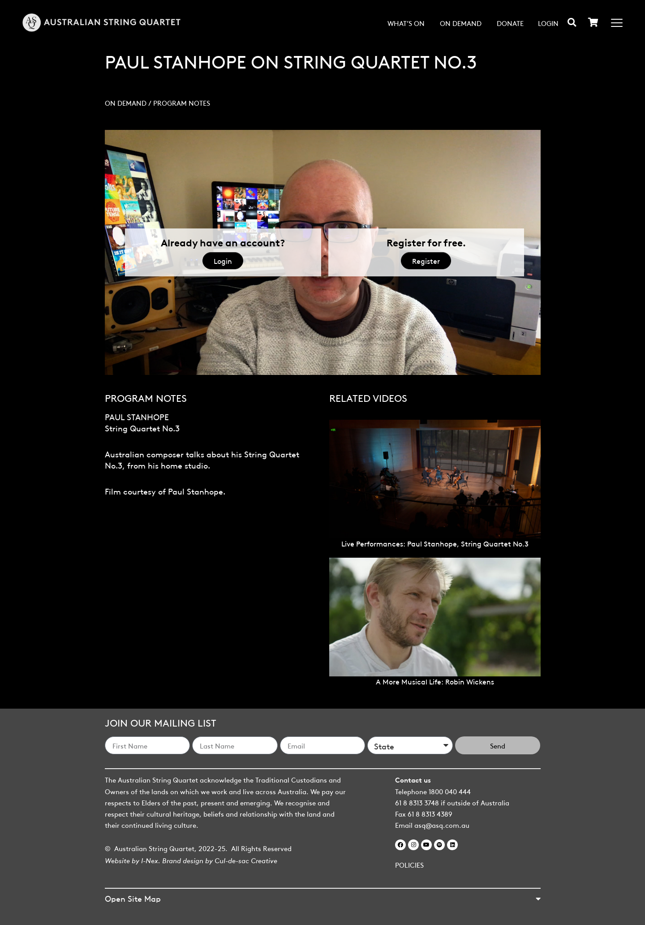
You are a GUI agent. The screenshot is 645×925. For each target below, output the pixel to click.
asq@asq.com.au (441, 825)
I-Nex (149, 860)
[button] (572, 22)
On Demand (461, 22)
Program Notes (181, 103)
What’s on (406, 22)
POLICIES (409, 864)
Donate (510, 22)
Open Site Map (133, 897)
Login (548, 23)
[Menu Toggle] (617, 23)
